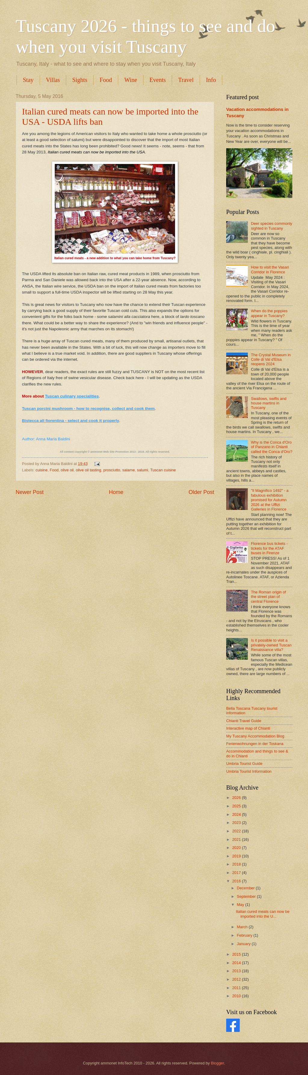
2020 (237, 847)
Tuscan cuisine (163, 470)
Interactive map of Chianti (248, 728)
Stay (28, 80)
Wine (130, 80)
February (245, 935)
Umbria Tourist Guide (244, 763)
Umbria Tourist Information (249, 771)
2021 (237, 839)
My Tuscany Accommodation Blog (255, 736)
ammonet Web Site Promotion (110, 451)
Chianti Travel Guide (243, 720)
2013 (237, 971)
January (244, 943)
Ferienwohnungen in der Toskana (254, 743)
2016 (237, 881)
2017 (237, 872)
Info (211, 80)
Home (116, 492)
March (242, 927)
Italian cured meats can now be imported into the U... (262, 913)
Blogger (217, 1063)
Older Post (201, 492)
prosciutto (111, 470)
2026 (237, 797)
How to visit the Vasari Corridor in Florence (270, 269)
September (247, 896)
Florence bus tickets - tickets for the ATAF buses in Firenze (269, 548)
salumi (142, 470)
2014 (237, 962)
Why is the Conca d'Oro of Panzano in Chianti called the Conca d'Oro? (271, 447)
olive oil (67, 470)
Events (157, 80)
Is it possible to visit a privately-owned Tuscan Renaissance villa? (271, 645)
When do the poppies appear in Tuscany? (269, 313)
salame (128, 470)
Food (106, 80)
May (241, 904)
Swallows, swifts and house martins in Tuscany (268, 403)
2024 (237, 814)
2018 (237, 864)
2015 (237, 954)
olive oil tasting (88, 470)
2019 (237, 856)
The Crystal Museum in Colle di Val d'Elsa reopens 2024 (271, 359)
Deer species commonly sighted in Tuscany (271, 225)
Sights (79, 80)
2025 (237, 806)
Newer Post (30, 492)
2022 (237, 831)
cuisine (41, 470)
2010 (237, 996)
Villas (53, 80)
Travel (185, 80)
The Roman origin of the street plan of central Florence (268, 597)
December (246, 888)
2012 (237, 979)
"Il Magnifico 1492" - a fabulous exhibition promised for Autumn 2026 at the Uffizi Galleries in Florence (269, 499)
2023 (237, 822)
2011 (237, 987)
